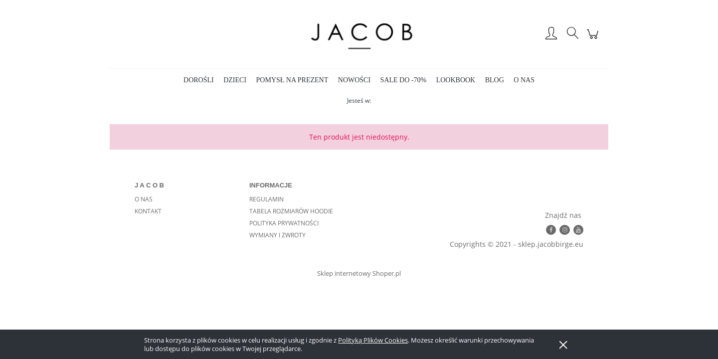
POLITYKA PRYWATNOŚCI (284, 223)
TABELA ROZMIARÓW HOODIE (291, 211)
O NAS (144, 199)
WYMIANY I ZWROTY (277, 235)
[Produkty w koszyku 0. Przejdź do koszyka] (594, 39)
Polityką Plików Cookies (373, 340)
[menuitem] (199, 80)
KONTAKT (148, 211)
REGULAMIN (266, 199)
